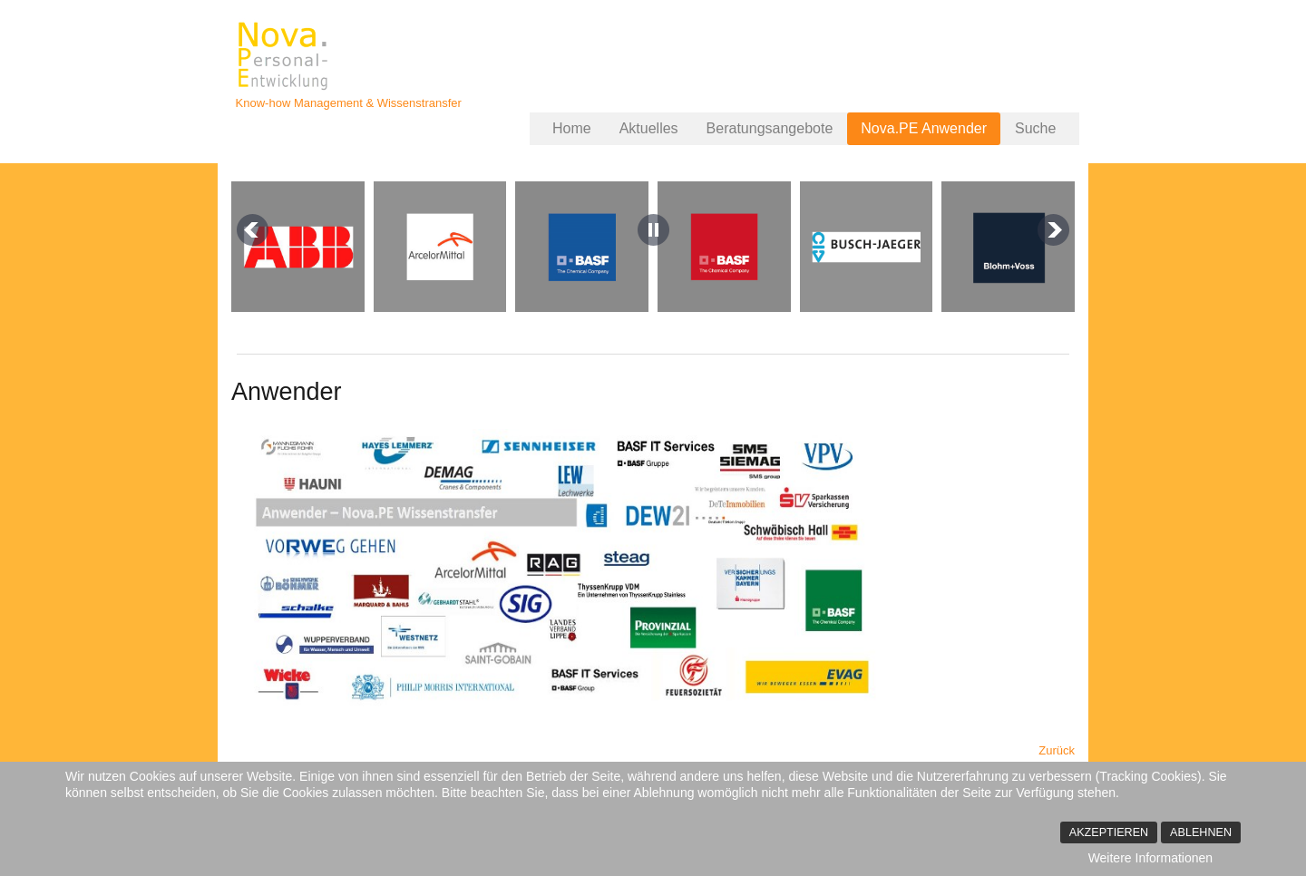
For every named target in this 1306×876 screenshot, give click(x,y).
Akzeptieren (1108, 832)
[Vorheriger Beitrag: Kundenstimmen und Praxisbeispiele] (1056, 750)
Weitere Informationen (1150, 858)
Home (571, 128)
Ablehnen (1201, 832)
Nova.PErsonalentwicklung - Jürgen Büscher (285, 56)
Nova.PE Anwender (924, 128)
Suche (1035, 128)
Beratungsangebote (770, 128)
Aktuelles (648, 128)
